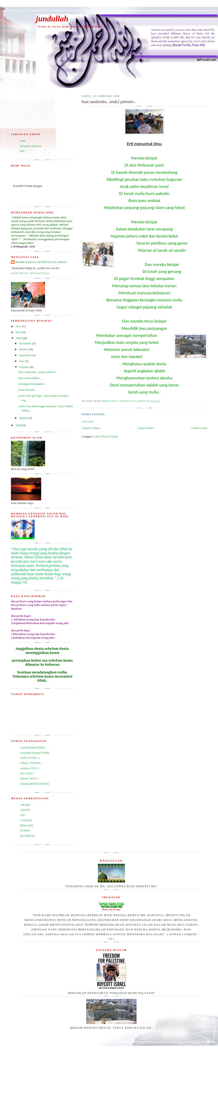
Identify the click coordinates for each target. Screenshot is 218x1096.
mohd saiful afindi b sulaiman (41, 262)
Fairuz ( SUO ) (29, 778)
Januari (23, 418)
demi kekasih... (27, 389)
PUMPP (25, 830)
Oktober (24, 349)
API (22, 815)
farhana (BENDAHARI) (34, 783)
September (26, 355)
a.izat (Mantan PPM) (32, 747)
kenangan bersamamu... (32, 383)
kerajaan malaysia (30, 146)
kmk (22, 140)
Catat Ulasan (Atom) (106, 436)
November (25, 343)
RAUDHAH (27, 835)
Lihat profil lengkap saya (30, 273)
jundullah (52, 18)
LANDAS (26, 820)
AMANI (25, 809)
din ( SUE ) (27, 773)
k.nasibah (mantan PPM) (34, 752)
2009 (18, 338)
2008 (18, 425)
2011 (18, 326)
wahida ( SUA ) (29, 768)
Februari (24, 367)
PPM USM (26, 825)
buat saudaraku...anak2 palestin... (38, 372)
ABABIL (25, 804)
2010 (18, 332)
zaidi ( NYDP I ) (30, 757)
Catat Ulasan (87, 421)
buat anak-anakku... (29, 378)
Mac (22, 361)
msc (22, 151)
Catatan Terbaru (90, 428)
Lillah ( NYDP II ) (31, 763)
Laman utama (145, 428)
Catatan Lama (198, 428)
